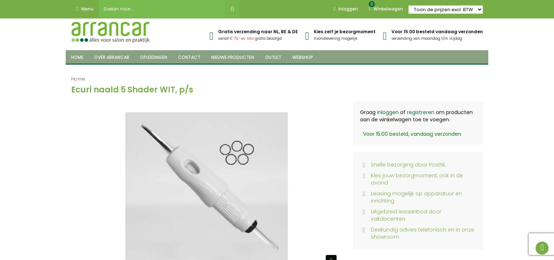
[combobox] (162, 9)
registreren (420, 112)
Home (78, 78)
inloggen (388, 112)
